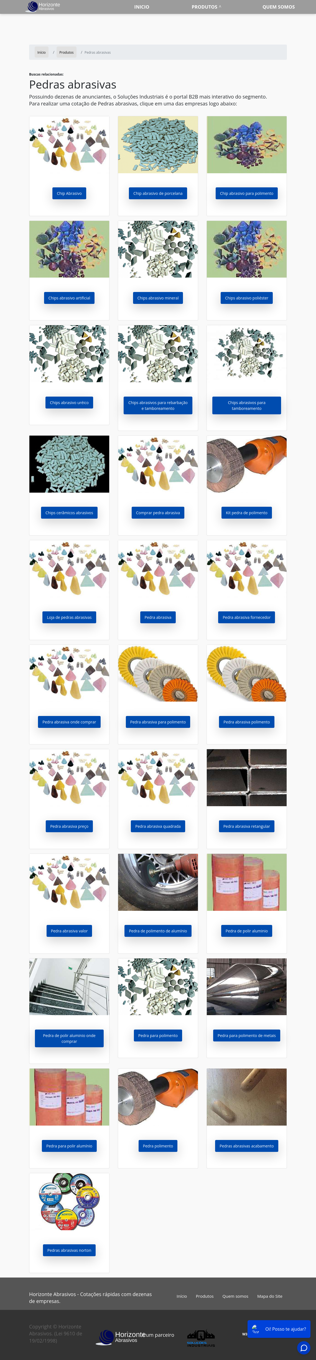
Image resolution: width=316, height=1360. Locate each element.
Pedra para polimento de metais (247, 1035)
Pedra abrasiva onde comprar (69, 722)
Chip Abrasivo (69, 193)
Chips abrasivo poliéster (246, 298)
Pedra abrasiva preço (69, 826)
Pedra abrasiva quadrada (158, 826)
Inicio (141, 7)
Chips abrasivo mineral (158, 298)
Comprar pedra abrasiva (158, 512)
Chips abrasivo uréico (69, 402)
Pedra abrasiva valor (69, 931)
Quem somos (279, 7)
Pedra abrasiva (158, 617)
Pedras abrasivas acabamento (247, 1146)
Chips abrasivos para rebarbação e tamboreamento (158, 405)
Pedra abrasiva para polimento (158, 722)
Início (182, 1296)
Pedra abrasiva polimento (246, 722)
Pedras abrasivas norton (69, 1250)
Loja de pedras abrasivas (69, 617)
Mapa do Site (269, 1296)
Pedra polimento (158, 1146)
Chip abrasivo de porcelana (157, 193)
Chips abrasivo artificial (69, 298)
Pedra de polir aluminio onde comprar (69, 1038)
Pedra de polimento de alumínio (158, 931)
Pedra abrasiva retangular (246, 826)
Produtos (204, 7)
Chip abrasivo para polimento (247, 193)
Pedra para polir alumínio (69, 1146)
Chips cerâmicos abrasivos (69, 512)
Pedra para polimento (158, 1035)
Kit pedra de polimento (246, 512)
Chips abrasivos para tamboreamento (246, 405)
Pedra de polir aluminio (247, 931)
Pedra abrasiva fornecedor (247, 617)
